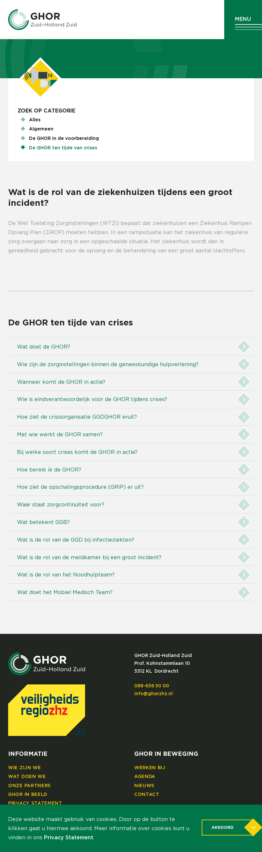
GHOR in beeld (27, 794)
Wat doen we (27, 776)
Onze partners (29, 786)
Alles (34, 120)
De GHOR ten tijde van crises (63, 148)
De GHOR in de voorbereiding (64, 138)
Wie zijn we (24, 768)
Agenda (144, 776)
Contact (146, 794)
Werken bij (150, 768)
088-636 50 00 (151, 686)
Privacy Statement (35, 803)
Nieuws (144, 786)
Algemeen (41, 129)
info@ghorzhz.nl (153, 694)
